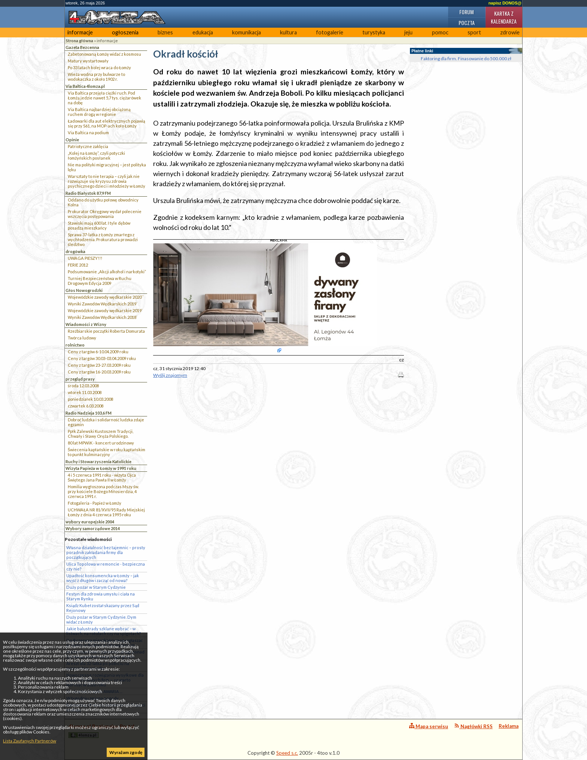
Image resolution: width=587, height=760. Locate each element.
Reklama (508, 726)
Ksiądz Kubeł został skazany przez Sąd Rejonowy (102, 608)
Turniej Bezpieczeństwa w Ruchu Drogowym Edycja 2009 (99, 281)
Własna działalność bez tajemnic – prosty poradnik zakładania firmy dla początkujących (105, 552)
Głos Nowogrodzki (84, 290)
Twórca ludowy (82, 337)
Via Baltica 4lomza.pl (85, 86)
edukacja (202, 32)
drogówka (75, 251)
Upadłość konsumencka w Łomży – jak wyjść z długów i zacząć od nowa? (102, 578)
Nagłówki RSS (473, 726)
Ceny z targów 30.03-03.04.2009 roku (102, 358)
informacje (80, 32)
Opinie (72, 139)
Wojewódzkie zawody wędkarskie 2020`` (106, 297)
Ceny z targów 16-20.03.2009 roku (99, 371)
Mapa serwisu (428, 726)
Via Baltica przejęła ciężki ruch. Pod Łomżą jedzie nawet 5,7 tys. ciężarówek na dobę (104, 97)
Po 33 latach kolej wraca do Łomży (99, 67)
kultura (288, 32)
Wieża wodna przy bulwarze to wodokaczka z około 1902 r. (96, 76)
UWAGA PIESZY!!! (85, 258)
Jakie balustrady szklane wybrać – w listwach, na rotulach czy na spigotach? (103, 631)
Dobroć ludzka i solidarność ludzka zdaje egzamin (106, 422)
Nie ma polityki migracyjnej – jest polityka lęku (107, 167)
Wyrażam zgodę (125, 752)
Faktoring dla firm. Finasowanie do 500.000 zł (466, 58)
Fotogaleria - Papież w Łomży (94, 503)
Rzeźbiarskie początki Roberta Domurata (106, 331)
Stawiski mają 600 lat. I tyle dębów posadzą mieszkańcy (99, 225)
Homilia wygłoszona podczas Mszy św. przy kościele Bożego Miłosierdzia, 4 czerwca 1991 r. (103, 491)
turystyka (373, 32)
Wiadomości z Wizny (86, 324)
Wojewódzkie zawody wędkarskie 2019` (105, 310)
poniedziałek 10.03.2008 (90, 399)
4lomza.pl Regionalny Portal (101, 730)
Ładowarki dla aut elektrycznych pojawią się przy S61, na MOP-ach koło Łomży (106, 123)
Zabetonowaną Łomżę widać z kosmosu (104, 54)
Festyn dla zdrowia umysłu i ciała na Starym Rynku (100, 596)
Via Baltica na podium (88, 132)
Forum (466, 12)
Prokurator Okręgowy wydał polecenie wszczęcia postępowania (105, 214)
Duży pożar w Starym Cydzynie (96, 587)
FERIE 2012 (78, 264)
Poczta (467, 23)
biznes (165, 32)
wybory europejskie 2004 (90, 521)
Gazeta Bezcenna (82, 47)
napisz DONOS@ (505, 3)
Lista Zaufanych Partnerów (29, 741)
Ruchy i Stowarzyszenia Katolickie (98, 461)
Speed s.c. (287, 753)
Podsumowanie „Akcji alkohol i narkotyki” (107, 271)
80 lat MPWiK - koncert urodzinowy (101, 442)
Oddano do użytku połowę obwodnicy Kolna (103, 202)
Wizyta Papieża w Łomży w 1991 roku (101, 468)
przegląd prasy (80, 378)
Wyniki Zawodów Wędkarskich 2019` (102, 303)
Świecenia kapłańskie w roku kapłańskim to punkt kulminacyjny (106, 452)
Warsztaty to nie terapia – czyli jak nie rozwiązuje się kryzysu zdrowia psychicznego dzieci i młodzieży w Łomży (106, 181)
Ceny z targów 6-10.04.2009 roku (98, 351)
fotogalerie (329, 32)
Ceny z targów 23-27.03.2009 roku (99, 365)
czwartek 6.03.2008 (85, 405)
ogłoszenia (125, 32)
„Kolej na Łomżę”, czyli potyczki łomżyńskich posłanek (96, 155)
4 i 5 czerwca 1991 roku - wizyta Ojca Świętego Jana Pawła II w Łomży (102, 477)
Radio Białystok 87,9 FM (88, 193)
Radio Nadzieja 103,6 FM (89, 412)
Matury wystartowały (88, 60)
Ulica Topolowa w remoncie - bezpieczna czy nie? (105, 566)
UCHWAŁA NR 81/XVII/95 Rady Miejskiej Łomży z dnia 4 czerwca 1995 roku (106, 512)
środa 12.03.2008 (83, 385)
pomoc (440, 32)
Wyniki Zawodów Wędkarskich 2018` (102, 317)
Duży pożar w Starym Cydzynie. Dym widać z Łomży (101, 619)
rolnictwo (75, 344)
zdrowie (510, 32)
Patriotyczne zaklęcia (88, 146)
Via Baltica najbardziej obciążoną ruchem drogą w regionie (99, 112)
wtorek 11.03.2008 (84, 392)
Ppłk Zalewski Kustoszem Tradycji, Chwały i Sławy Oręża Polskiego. (100, 434)
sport (474, 32)
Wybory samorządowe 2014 (93, 528)
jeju (408, 32)
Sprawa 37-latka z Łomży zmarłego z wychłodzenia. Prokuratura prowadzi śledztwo (103, 239)
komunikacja (246, 32)
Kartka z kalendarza (504, 17)
